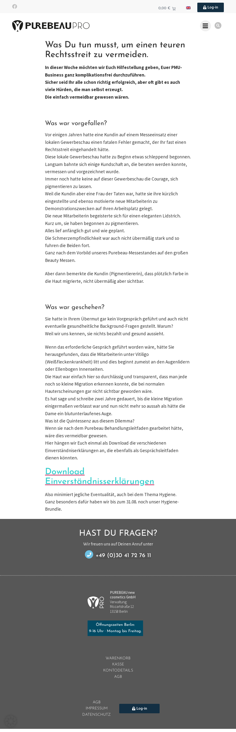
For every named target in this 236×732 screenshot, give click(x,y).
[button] (10, 721)
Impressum (97, 711)
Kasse (118, 665)
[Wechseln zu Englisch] (188, 7)
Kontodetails (118, 672)
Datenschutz (96, 718)
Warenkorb (118, 659)
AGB (118, 678)
